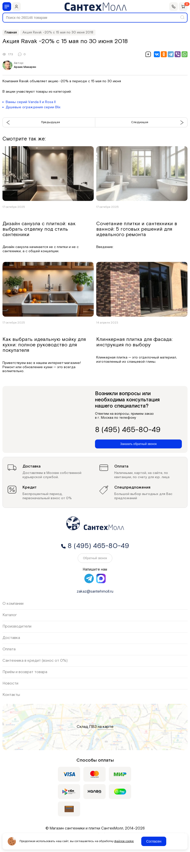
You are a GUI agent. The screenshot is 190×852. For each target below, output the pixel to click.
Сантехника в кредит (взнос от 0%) (35, 660)
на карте (106, 727)
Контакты (11, 694)
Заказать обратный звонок (138, 444)
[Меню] (6, 6)
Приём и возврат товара (24, 672)
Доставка (11, 637)
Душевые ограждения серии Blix (33, 107)
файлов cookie (124, 841)
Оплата (9, 649)
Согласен (153, 841)
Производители (16, 626)
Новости (10, 683)
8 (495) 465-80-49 (128, 430)
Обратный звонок (95, 558)
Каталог (9, 615)
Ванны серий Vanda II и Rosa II (31, 102)
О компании (13, 603)
